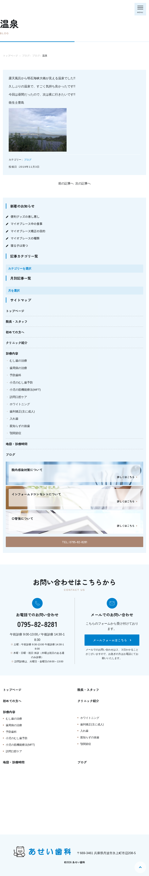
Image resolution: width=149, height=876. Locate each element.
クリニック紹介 (16, 342)
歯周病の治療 (18, 368)
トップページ (15, 310)
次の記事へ (83, 183)
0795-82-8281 (37, 624)
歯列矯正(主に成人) (22, 411)
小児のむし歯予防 (21, 382)
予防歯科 (15, 375)
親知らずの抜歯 (20, 426)
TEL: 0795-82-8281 (74, 542)
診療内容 (12, 353)
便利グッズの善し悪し (25, 216)
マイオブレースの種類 (25, 238)
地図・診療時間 (16, 443)
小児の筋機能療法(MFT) (25, 389)
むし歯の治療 (18, 360)
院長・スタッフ (16, 321)
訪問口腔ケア (18, 397)
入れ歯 (14, 418)
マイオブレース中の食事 (26, 224)
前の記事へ (66, 183)
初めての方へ (15, 332)
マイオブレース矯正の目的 (28, 231)
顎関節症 (15, 433)
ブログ (27, 159)
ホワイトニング (20, 404)
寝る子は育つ (19, 245)
